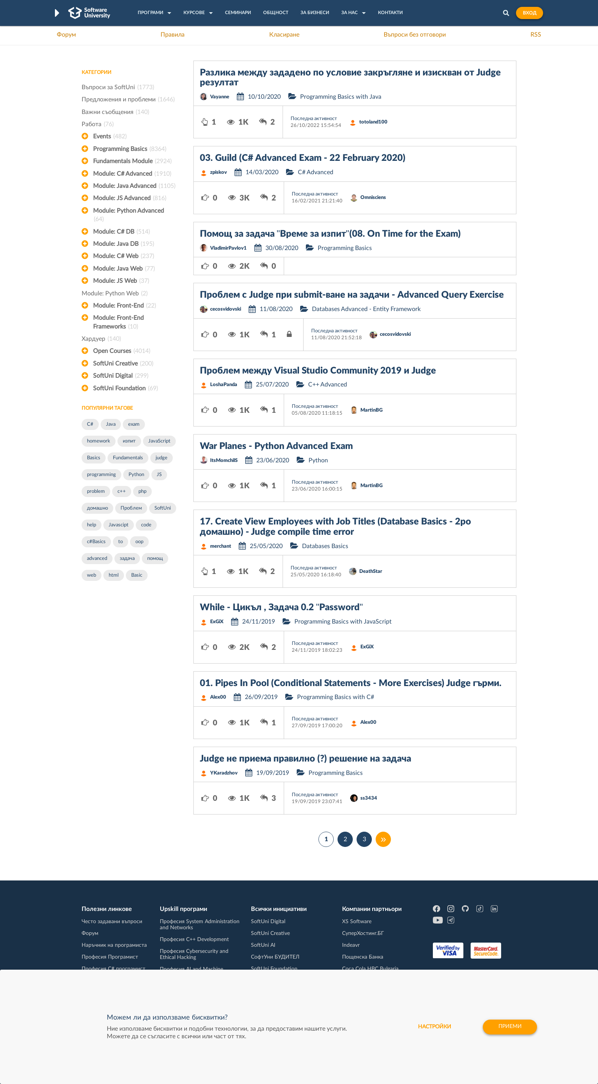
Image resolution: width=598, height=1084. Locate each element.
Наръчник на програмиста (114, 945)
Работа (98, 124)
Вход (529, 13)
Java (111, 424)
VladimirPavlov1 (228, 248)
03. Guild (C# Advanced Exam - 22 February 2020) (302, 158)
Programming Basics (129, 149)
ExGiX (216, 621)
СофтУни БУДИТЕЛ (275, 957)
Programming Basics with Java (340, 97)
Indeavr (351, 945)
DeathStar (370, 571)
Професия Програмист (110, 957)
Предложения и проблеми (128, 99)
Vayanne (219, 97)
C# (90, 424)
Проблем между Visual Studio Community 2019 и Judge (318, 370)
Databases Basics (325, 546)
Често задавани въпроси (112, 921)
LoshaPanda (223, 384)
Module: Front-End (124, 305)
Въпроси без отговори (415, 35)
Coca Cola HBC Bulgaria (370, 969)
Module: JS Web (121, 281)
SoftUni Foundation (125, 388)
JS (159, 474)
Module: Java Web (124, 269)
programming (101, 474)
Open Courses (121, 351)
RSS (535, 35)
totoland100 (373, 122)
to (120, 541)
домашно (97, 508)
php (142, 491)
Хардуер (101, 339)
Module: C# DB (121, 232)
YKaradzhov (224, 773)
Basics (93, 457)
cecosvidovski (225, 309)
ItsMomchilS (224, 460)
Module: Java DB (123, 244)
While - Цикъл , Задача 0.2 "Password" (281, 607)
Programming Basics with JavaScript (343, 622)
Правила (173, 35)
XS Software (356, 921)
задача (127, 558)
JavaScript (159, 441)
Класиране (284, 35)
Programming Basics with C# (335, 697)
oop (139, 541)
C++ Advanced (327, 385)
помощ (155, 558)
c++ (121, 491)
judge (161, 457)
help (91, 525)
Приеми (509, 1026)
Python (136, 474)
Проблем (131, 508)
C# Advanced (315, 172)
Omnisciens (373, 197)
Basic (136, 575)
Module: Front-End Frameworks (118, 323)
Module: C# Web (123, 256)
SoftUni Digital (120, 376)
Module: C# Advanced (132, 174)
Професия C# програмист (113, 969)
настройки (433, 1026)
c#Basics (96, 541)
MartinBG (371, 410)
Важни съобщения (115, 112)
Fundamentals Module (132, 161)
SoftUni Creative (123, 363)
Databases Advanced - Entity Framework (366, 309)
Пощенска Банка (362, 957)
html (114, 575)
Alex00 (218, 697)
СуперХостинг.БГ (363, 933)
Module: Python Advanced (128, 216)
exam (134, 424)
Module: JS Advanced (129, 198)
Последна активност (314, 118)
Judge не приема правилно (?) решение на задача (305, 758)
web (91, 575)
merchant (220, 546)
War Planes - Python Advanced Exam (276, 446)
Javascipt (119, 525)
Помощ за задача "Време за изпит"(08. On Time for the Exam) (330, 234)
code (146, 525)
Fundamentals (128, 457)
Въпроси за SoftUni (118, 87)
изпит (129, 441)
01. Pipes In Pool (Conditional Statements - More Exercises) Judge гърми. (351, 683)
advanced (97, 558)
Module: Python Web (115, 293)
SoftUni (162, 508)
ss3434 (368, 798)
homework (98, 441)
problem (96, 491)
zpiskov (218, 172)
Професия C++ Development (194, 939)
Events (110, 136)
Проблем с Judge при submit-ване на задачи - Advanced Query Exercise (352, 295)
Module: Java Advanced (134, 186)
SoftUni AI (263, 945)
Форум (66, 35)
